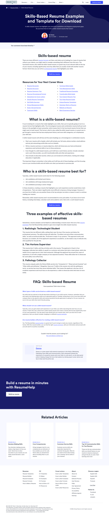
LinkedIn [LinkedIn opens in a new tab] (91, 497)
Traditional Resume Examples (68, 91)
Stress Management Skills (35, 105)
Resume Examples (28, 478)
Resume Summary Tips (34, 91)
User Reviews (75, 481)
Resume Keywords (33, 86)
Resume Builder (27, 476)
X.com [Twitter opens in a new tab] (91, 494)
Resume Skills (14, 7)
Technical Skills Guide (66, 86)
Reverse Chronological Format (36, 94)
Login (87, 2)
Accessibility (75, 490)
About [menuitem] (61, 2)
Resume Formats (27, 481)
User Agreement (76, 486)
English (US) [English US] (92, 474)
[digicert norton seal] (98, 509)
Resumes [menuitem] (25, 2)
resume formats (43, 60)
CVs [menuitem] (33, 2)
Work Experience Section (67, 110)
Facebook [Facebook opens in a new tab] (92, 492)
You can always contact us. (54, 336)
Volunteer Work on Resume (67, 105)
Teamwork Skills (32, 110)
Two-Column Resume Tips (67, 97)
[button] (91, 485)
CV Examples (43, 478)
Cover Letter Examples (61, 478)
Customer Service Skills (65, 444)
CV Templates (43, 474)
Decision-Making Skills (15, 444)
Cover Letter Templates (62, 474)
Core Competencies (39, 444)
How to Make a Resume (29, 483)
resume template (62, 314)
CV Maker (42, 476)
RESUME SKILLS (12, 442)
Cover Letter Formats (61, 481)
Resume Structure (33, 88)
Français (91, 481)
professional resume (50, 69)
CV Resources (43, 486)
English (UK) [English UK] (92, 476)
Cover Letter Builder (61, 476)
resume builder (39, 323)
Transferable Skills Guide (67, 94)
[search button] (83, 2)
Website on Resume (65, 108)
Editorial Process (76, 478)
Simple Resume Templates (35, 99)
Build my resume (96, 2)
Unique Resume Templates (67, 102)
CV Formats (42, 481)
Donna (38, 348)
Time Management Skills (67, 88)
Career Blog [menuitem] (52, 2)
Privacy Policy (76, 488)
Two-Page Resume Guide (67, 99)
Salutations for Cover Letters (36, 97)
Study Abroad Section (34, 108)
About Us (74, 474)
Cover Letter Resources (62, 487)
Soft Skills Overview (33, 102)
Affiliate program (76, 493)
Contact (74, 476)
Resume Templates (28, 474)
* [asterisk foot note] (34, 45)
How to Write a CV (44, 483)
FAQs (73, 483)
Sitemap (74, 495)
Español (91, 478)
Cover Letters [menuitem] (41, 2)
